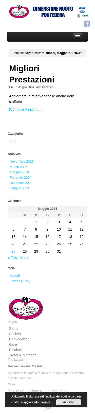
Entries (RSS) (20, 281)
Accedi (15, 276)
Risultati (15, 350)
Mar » (24, 258)
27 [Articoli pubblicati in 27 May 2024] (13, 251)
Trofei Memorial (23, 355)
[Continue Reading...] (26, 109)
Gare (13, 344)
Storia (13, 328)
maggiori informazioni (35, 402)
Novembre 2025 (22, 161)
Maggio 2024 (19, 172)
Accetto (68, 402)
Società (15, 334)
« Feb (12, 258)
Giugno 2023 (19, 188)
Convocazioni (19, 339)
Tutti (13, 141)
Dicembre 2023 (21, 183)
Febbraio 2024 (20, 177)
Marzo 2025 (18, 167)
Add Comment (45, 87)
